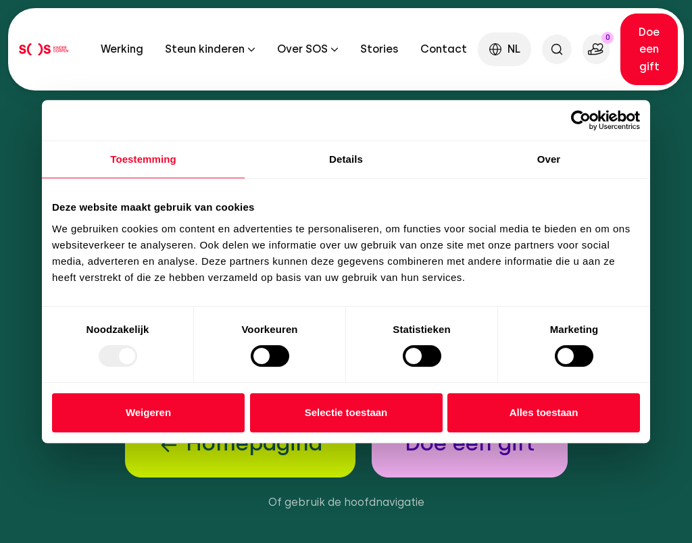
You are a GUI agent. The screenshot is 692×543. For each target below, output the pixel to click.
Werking (122, 49)
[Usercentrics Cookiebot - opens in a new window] (581, 120)
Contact (443, 49)
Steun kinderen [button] (205, 49)
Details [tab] (346, 159)
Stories (379, 49)
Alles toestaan (544, 412)
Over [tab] (549, 159)
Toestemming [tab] (143, 159)
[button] (504, 49)
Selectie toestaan (346, 412)
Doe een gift (649, 49)
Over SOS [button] (302, 49)
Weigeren (148, 412)
